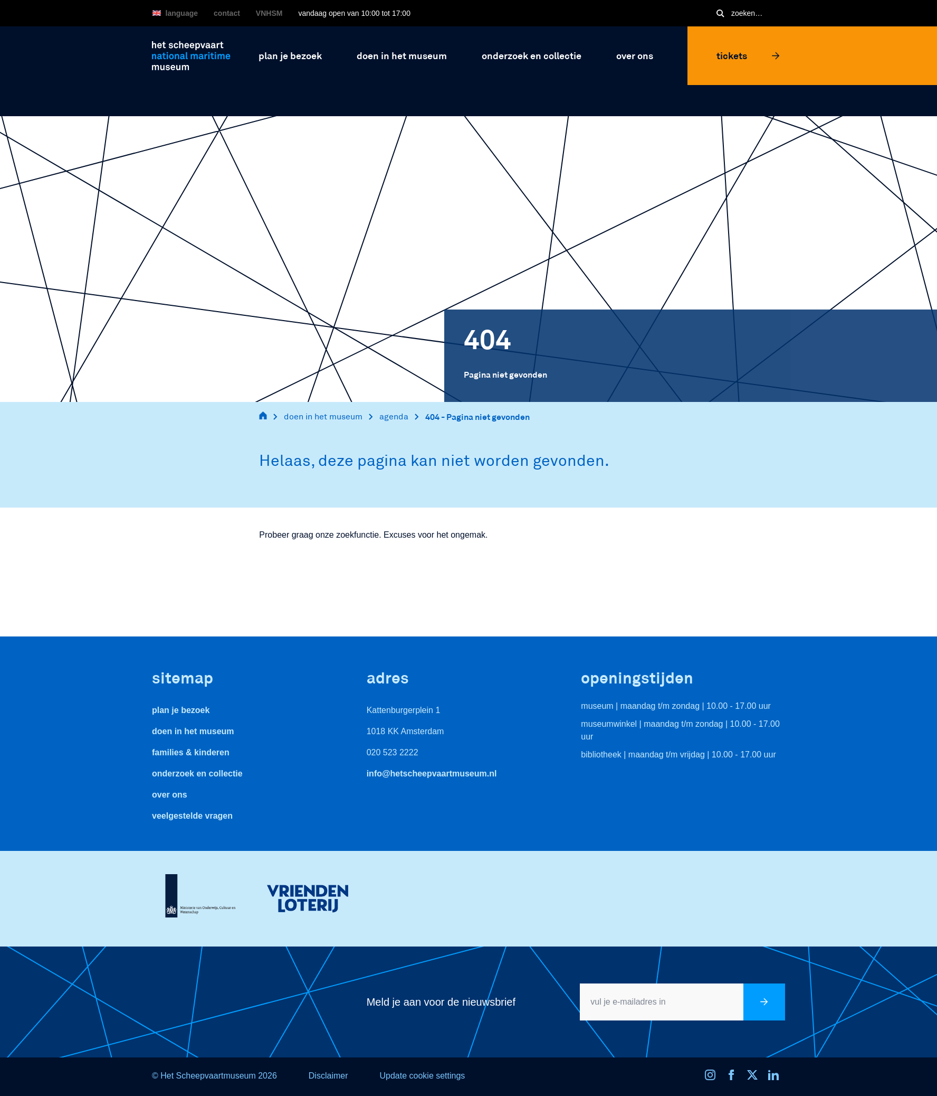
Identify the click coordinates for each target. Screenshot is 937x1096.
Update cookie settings (422, 1075)
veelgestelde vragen (192, 815)
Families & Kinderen (191, 752)
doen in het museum (323, 416)
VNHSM (269, 13)
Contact (227, 13)
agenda (393, 416)
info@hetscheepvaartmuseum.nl (432, 773)
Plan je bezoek (180, 710)
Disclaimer (328, 1075)
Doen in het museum (193, 731)
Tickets (748, 55)
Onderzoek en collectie (197, 773)
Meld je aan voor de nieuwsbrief (441, 1002)
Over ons (169, 794)
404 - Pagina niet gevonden (477, 416)
